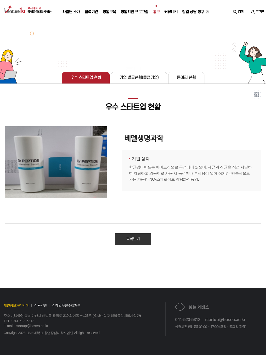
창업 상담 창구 (193, 24)
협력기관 (89, 24)
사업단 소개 (69, 24)
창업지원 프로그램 (133, 24)
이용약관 (40, 306)
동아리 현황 (186, 77)
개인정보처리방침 (16, 306)
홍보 (154, 24)
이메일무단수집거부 (66, 306)
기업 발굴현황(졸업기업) (139, 77)
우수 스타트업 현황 (85, 77)
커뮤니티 (169, 24)
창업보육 (107, 24)
